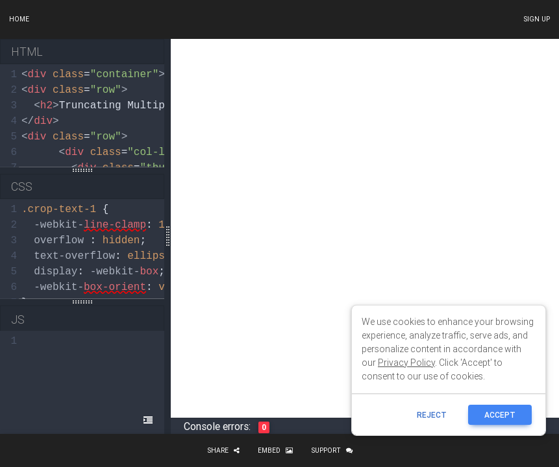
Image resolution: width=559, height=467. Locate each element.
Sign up (536, 19)
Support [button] (332, 450)
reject (432, 415)
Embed (275, 450)
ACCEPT (500, 415)
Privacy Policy (406, 362)
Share (223, 450)
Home (19, 19)
